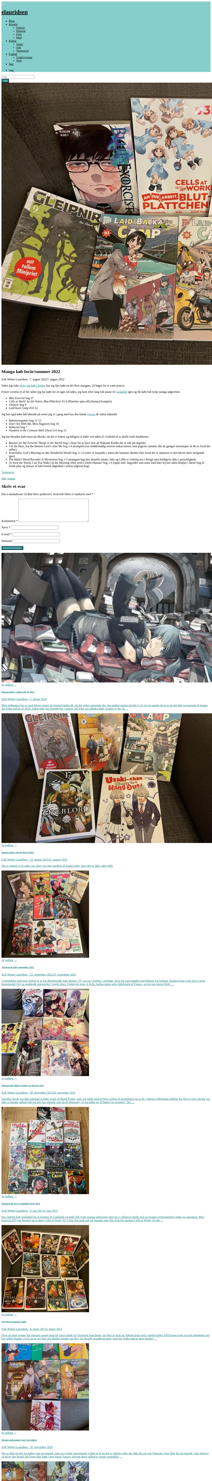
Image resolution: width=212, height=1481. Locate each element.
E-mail (6, 538)
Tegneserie (22, 50)
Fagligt (13, 54)
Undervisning (24, 57)
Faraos (91, 414)
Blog (12, 21)
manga (11, 478)
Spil (18, 47)
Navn (5, 531)
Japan (19, 44)
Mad (19, 37)
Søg (11, 64)
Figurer (20, 27)
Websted (6, 545)
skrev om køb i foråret (32, 385)
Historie (21, 31)
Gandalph (121, 391)
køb (3, 478)
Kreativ (13, 24)
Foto (19, 34)
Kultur (13, 40)
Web (19, 60)
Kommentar (9, 525)
